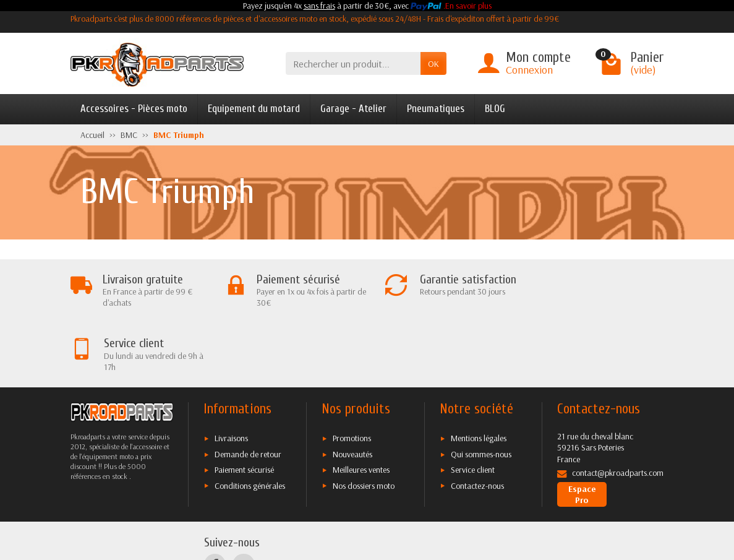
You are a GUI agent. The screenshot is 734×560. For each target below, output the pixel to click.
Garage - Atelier (353, 108)
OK (433, 63)
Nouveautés (352, 390)
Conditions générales (250, 421)
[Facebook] (215, 500)
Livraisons (231, 374)
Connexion (529, 69)
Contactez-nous (477, 421)
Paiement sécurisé (244, 405)
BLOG (495, 108)
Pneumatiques (435, 108)
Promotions (352, 374)
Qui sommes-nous (481, 390)
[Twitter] (243, 500)
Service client (473, 405)
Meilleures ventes (361, 405)
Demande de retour (248, 390)
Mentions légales (478, 374)
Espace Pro (582, 430)
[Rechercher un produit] (353, 63)
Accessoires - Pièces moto (133, 108)
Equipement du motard (254, 108)
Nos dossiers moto (364, 421)
